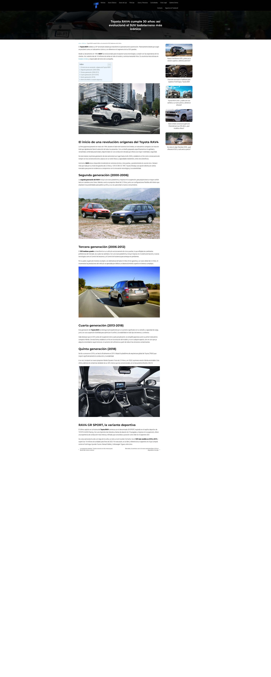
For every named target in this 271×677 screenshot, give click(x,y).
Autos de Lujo (123, 3)
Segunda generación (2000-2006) (90, 70)
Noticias (103, 3)
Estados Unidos (83, 59)
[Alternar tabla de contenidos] (108, 64)
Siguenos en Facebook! (171, 8)
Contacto (159, 8)
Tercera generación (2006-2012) (90, 72)
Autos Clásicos (112, 3)
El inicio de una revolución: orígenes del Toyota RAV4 (95, 67)
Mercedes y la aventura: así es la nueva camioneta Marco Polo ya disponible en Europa (141, 449)
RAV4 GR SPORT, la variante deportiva (91, 80)
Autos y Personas (143, 3)
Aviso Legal (163, 3)
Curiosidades (154, 3)
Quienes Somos (173, 3)
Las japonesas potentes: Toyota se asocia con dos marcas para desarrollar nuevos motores (96, 449)
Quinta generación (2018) (88, 77)
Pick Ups (132, 3)
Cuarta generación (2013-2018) (90, 75)
